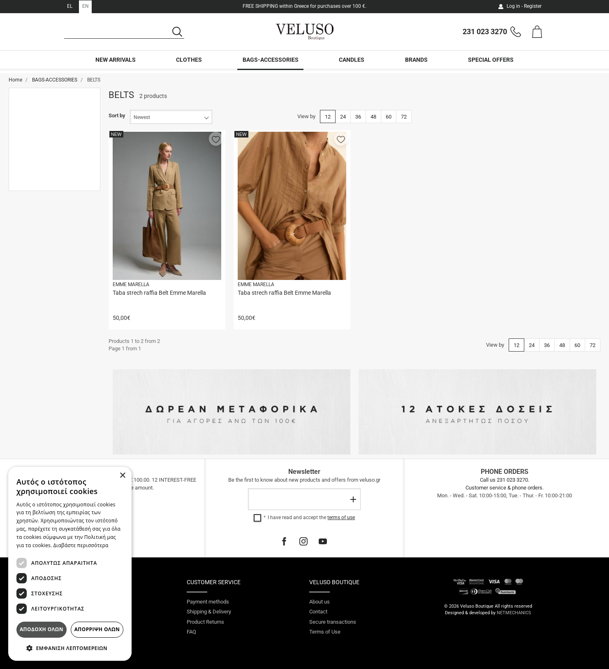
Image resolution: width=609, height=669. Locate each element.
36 (358, 117)
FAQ (191, 632)
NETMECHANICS (514, 612)
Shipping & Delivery (209, 611)
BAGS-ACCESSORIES (271, 64)
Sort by (117, 115)
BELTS (34, 112)
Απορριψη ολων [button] (97, 629)
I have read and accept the (311, 517)
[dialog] (70, 564)
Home (15, 80)
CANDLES (351, 64)
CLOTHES (189, 64)
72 (404, 117)
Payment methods (208, 602)
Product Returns (205, 622)
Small (33, 166)
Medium (36, 178)
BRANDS (416, 64)
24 (343, 117)
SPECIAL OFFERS (491, 64)
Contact (318, 611)
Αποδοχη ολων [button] (41, 629)
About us (319, 602)
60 (388, 117)
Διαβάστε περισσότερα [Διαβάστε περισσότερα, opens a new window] (81, 545)
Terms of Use (324, 632)
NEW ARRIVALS (115, 64)
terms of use (341, 517)
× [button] (122, 476)
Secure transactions (332, 622)
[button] (216, 139)
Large (33, 189)
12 (328, 117)
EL (69, 6)
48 (373, 117)
